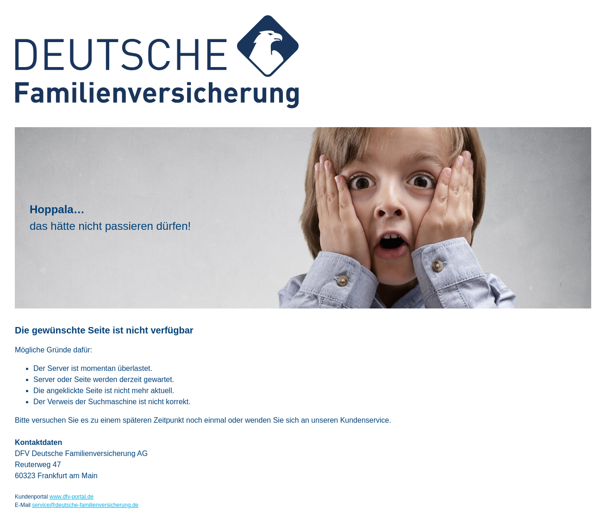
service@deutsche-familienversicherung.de (85, 505)
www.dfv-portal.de (72, 496)
